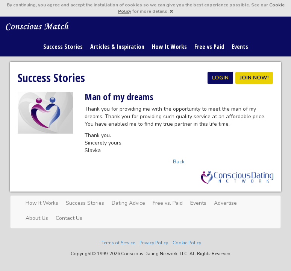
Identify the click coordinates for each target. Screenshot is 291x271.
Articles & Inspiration (117, 47)
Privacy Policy (153, 243)
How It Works (169, 47)
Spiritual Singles (37, 26)
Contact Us (69, 218)
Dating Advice (128, 203)
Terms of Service (118, 243)
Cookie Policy (187, 243)
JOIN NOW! (254, 77)
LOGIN (220, 77)
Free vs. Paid (168, 203)
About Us (37, 218)
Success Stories (63, 47)
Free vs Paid (209, 47)
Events (240, 47)
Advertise (225, 203)
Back (179, 161)
